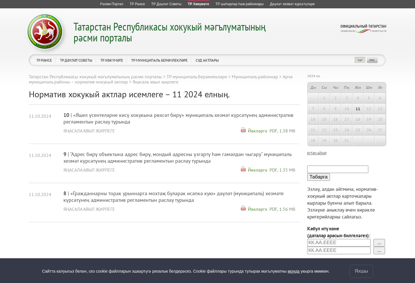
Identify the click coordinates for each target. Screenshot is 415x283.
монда (293, 271)
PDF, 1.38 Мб (282, 131)
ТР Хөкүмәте (111, 60)
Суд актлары (207, 60)
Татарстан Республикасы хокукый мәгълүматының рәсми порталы (169, 31)
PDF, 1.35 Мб (282, 170)
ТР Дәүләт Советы (76, 60)
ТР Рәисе (44, 60)
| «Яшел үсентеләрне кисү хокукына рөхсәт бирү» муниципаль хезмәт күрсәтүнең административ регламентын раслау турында (178, 118)
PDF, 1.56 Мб (282, 209)
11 (358, 108)
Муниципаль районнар (255, 76)
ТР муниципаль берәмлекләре (159, 60)
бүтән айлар (317, 153)
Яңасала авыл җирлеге (89, 131)
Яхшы (361, 271)
